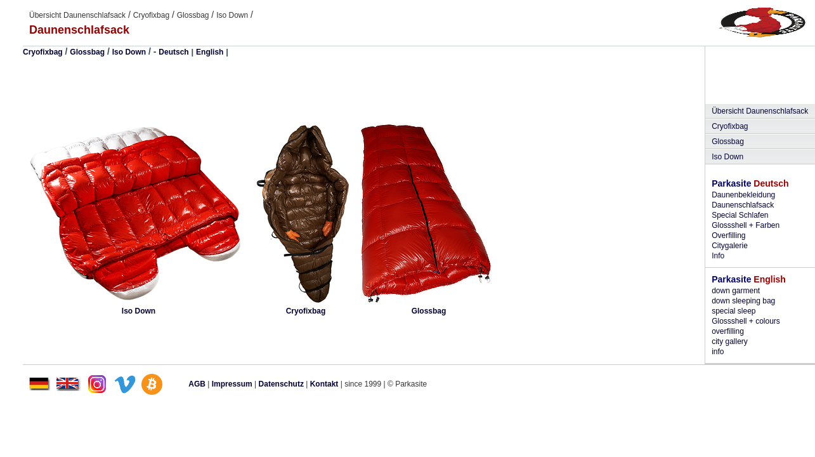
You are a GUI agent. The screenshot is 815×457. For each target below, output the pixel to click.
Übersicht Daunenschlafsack (77, 15)
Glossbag (193, 15)
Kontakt (324, 384)
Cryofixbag (151, 15)
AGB (196, 384)
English (209, 52)
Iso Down (232, 15)
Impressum (232, 384)
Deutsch (173, 52)
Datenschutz (281, 384)
